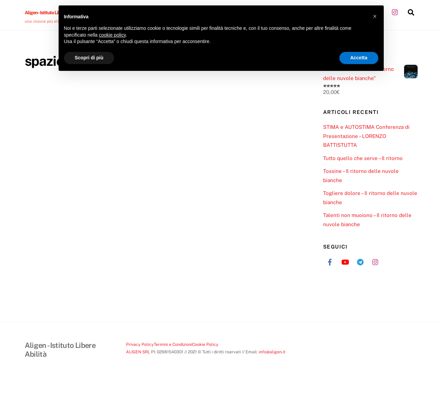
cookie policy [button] (112, 35)
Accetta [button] (358, 57)
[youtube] (345, 261)
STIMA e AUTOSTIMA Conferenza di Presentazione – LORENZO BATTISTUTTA (366, 136)
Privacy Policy (140, 344)
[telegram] (360, 261)
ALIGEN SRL (138, 351)
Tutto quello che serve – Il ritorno (363, 158)
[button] (375, 16)
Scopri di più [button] (89, 57)
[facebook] (330, 261)
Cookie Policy (205, 344)
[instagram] (395, 11)
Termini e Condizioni (173, 344)
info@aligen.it (272, 351)
